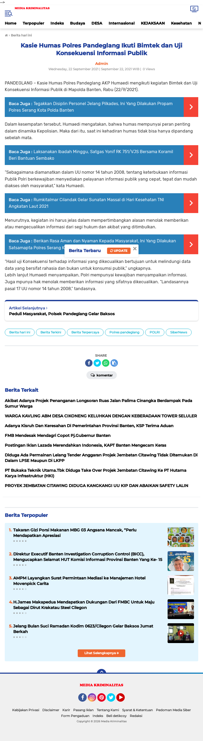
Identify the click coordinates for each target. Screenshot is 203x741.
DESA (96, 23)
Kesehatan (181, 23)
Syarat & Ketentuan (137, 710)
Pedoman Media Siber (173, 710)
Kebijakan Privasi (25, 710)
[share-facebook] (89, 363)
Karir (66, 710)
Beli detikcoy (116, 716)
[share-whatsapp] (105, 363)
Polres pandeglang (124, 332)
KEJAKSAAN (153, 23)
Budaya (77, 23)
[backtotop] (101, 673)
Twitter (113, 699)
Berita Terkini (50, 332)
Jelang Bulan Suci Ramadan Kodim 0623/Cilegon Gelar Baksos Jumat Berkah (83, 629)
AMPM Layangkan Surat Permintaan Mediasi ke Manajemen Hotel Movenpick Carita (79, 580)
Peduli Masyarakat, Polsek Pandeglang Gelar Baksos (62, 313)
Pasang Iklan (83, 710)
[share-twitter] (97, 363)
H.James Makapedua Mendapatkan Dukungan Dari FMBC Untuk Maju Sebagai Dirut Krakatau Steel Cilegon (83, 605)
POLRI (155, 332)
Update (118, 251)
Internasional (122, 23)
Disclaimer (50, 710)
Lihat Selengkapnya (101, 653)
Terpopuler (33, 23)
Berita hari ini (19, 332)
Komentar (102, 375)
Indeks (57, 23)
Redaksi (136, 716)
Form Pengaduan (75, 716)
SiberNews (178, 332)
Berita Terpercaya (85, 332)
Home (10, 23)
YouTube (124, 699)
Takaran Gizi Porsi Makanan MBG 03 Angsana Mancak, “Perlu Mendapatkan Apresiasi (74, 532)
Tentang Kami (108, 710)
